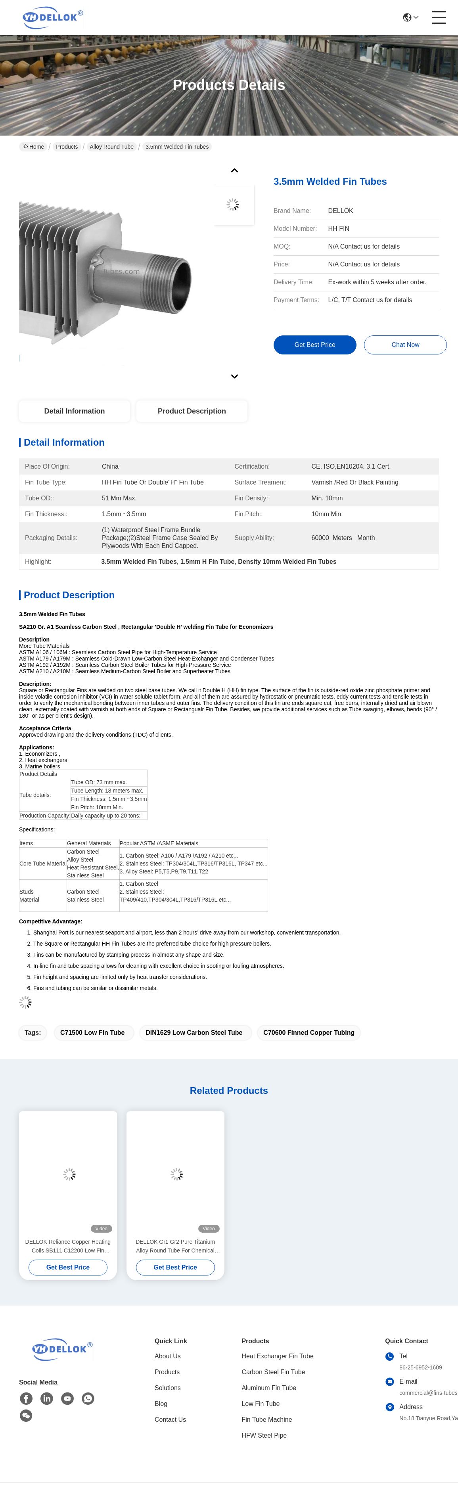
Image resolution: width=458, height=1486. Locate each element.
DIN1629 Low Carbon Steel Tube (194, 1032)
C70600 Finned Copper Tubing (309, 1032)
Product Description (192, 411)
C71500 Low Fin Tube (92, 1032)
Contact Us (170, 1419)
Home (33, 147)
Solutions (168, 1388)
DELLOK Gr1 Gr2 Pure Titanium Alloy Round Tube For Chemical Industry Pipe (175, 1247)
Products (67, 147)
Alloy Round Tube (112, 147)
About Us (168, 1356)
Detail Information (74, 411)
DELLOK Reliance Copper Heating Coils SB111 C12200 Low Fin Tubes (68, 1247)
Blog (161, 1403)
